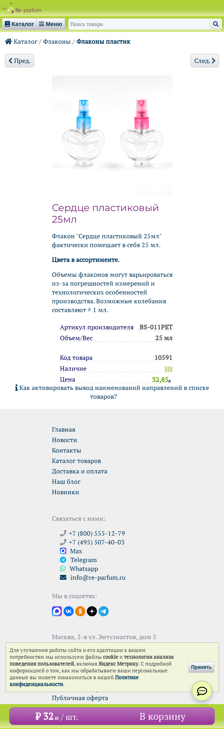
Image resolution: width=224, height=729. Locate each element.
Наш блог (66, 481)
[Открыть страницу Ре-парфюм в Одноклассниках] (80, 610)
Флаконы (57, 41)
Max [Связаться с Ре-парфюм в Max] (71, 550)
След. (205, 60)
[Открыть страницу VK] (69, 610)
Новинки (65, 491)
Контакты (66, 450)
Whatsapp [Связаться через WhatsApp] (79, 568)
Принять (201, 667)
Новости (64, 439)
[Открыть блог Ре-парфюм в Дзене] (92, 610)
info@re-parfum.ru (92, 577)
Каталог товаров (76, 460)
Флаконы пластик (103, 41)
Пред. (19, 60)
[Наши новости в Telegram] (104, 610)
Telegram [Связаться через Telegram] (78, 559)
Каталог (21, 41)
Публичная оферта (80, 697)
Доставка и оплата (79, 471)
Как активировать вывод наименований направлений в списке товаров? (112, 392)
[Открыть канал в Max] (57, 610)
